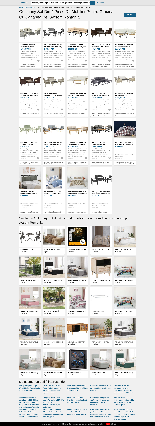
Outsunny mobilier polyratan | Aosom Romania (27, 47)
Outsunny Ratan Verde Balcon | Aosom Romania (29, 144)
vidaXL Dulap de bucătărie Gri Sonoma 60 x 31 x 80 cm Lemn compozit (77, 388)
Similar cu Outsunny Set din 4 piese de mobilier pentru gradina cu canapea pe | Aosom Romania (101, 164)
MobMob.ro (25, 2)
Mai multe (114, 424)
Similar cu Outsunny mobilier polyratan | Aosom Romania (28, 65)
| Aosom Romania (30, 7)
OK (108, 424)
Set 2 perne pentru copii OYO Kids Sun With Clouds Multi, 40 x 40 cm (29, 388)
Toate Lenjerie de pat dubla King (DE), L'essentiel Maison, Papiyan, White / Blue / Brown (53, 212)
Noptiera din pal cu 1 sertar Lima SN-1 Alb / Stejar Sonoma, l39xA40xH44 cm (77, 412)
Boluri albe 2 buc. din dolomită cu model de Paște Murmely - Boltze (77, 400)
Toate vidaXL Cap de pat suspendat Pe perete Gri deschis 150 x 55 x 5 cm (29, 212)
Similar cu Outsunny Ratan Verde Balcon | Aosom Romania (29, 163)
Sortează (129, 15)
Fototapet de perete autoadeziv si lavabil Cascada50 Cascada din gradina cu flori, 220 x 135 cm (123, 390)
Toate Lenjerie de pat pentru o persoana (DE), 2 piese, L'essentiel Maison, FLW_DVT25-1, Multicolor (77, 212)
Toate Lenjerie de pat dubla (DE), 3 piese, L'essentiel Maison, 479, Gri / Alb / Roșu (124, 164)
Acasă (21, 7)
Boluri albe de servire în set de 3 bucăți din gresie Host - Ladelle (100, 388)
